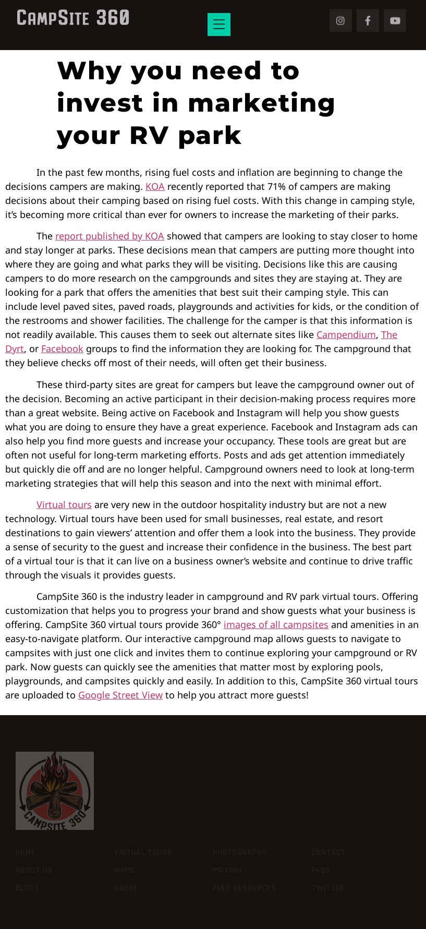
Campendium (346, 334)
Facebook (62, 348)
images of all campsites (276, 624)
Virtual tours (64, 504)
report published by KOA (109, 236)
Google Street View (120, 695)
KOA (155, 186)
